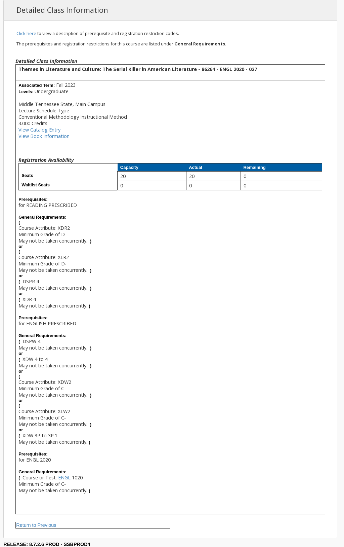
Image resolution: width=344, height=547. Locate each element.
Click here (26, 33)
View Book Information (44, 136)
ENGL (64, 477)
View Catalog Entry (39, 129)
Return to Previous (36, 525)
